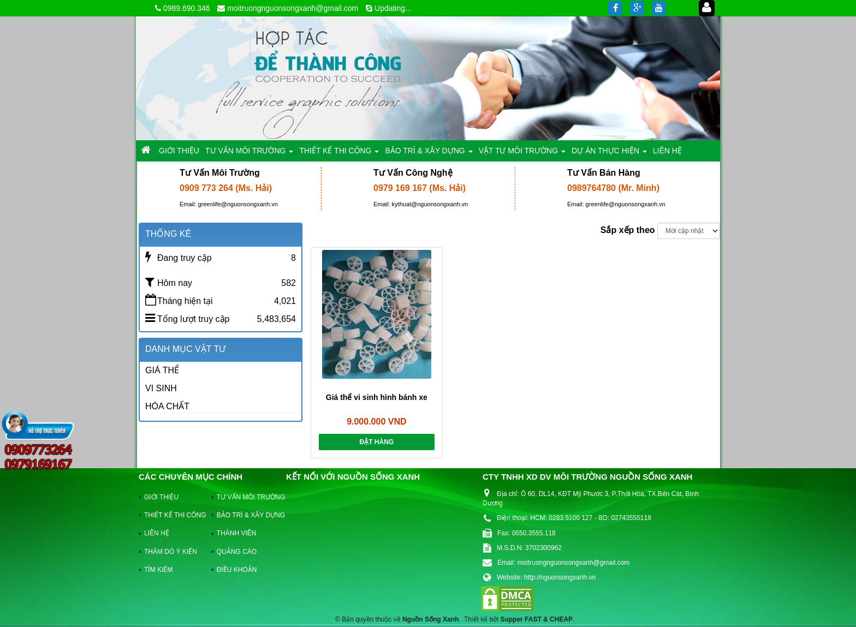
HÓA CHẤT (167, 406)
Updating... (393, 8)
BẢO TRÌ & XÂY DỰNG (246, 515)
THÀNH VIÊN (237, 533)
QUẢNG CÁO (237, 552)
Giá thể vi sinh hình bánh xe (376, 397)
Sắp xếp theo (628, 230)
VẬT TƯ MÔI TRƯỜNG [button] (522, 153)
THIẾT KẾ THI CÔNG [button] (339, 153)
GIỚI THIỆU (161, 497)
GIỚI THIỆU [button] (179, 150)
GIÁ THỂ (162, 370)
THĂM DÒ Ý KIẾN (170, 552)
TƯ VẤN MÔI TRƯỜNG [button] (249, 153)
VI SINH (161, 388)
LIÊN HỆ (156, 533)
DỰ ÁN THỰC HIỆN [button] (609, 153)
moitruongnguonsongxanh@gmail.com (292, 8)
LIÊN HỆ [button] (667, 150)
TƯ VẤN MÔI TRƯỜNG (246, 497)
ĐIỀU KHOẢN (237, 570)
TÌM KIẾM (158, 570)
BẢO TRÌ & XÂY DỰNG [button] (428, 153)
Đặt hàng (376, 442)
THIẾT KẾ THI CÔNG (172, 515)
